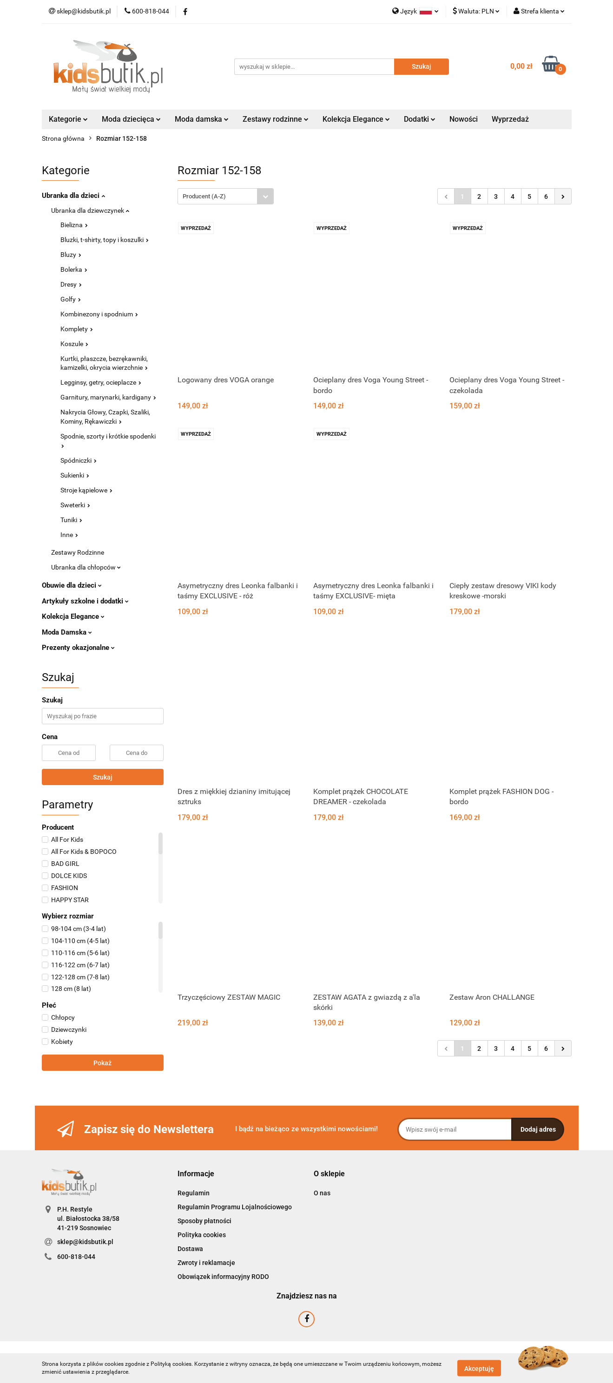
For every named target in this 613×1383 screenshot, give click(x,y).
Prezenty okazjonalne (78, 647)
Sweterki (75, 505)
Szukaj (102, 777)
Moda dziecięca (131, 119)
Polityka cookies (202, 1235)
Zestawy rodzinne (276, 119)
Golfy (70, 299)
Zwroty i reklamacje (206, 1262)
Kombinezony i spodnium (99, 314)
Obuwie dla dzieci (72, 585)
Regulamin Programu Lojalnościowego (235, 1207)
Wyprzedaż (510, 119)
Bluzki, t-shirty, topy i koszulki (104, 239)
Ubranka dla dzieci (73, 195)
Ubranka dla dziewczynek (90, 210)
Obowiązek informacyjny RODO (223, 1276)
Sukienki (74, 475)
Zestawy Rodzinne (77, 552)
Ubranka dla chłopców (86, 567)
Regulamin (194, 1193)
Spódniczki (78, 460)
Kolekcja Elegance (356, 119)
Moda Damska (67, 632)
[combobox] (226, 196)
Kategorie (68, 119)
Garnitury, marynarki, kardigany (108, 397)
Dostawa (190, 1248)
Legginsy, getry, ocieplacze (100, 382)
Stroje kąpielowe (86, 490)
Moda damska (202, 119)
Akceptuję (479, 1368)
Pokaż (102, 1063)
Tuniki (71, 520)
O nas (322, 1193)
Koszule (74, 343)
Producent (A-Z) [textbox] (204, 196)
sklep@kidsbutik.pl (85, 1241)
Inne (69, 534)
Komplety (76, 329)
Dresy (71, 284)
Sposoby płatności (204, 1221)
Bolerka (73, 269)
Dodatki (419, 119)
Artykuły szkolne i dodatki (85, 601)
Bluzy (70, 254)
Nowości (463, 119)
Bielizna (74, 225)
